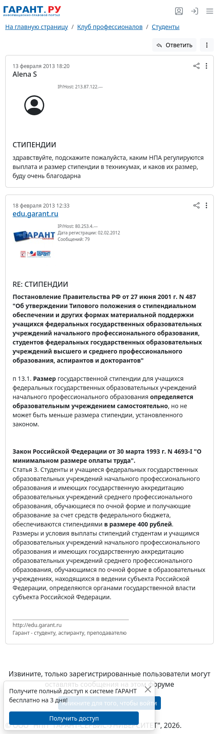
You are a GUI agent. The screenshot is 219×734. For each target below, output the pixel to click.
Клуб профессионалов (110, 27)
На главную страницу (36, 27)
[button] (208, 11)
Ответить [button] (174, 45)
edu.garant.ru (35, 213)
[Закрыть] (147, 689)
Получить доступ (73, 718)
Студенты (166, 27)
